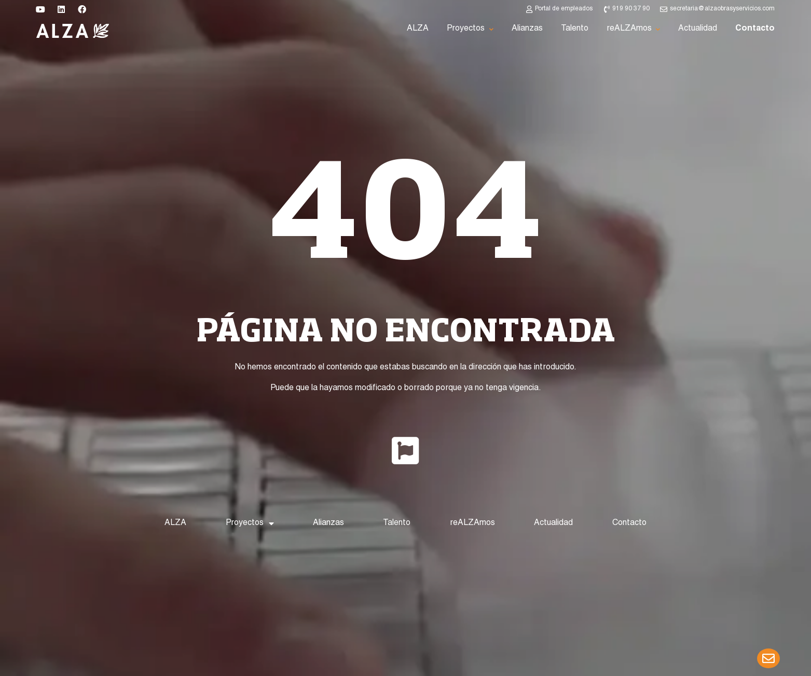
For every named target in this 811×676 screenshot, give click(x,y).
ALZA (175, 523)
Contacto (629, 523)
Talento (396, 523)
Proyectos (250, 523)
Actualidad (553, 523)
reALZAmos (472, 523)
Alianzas (328, 523)
